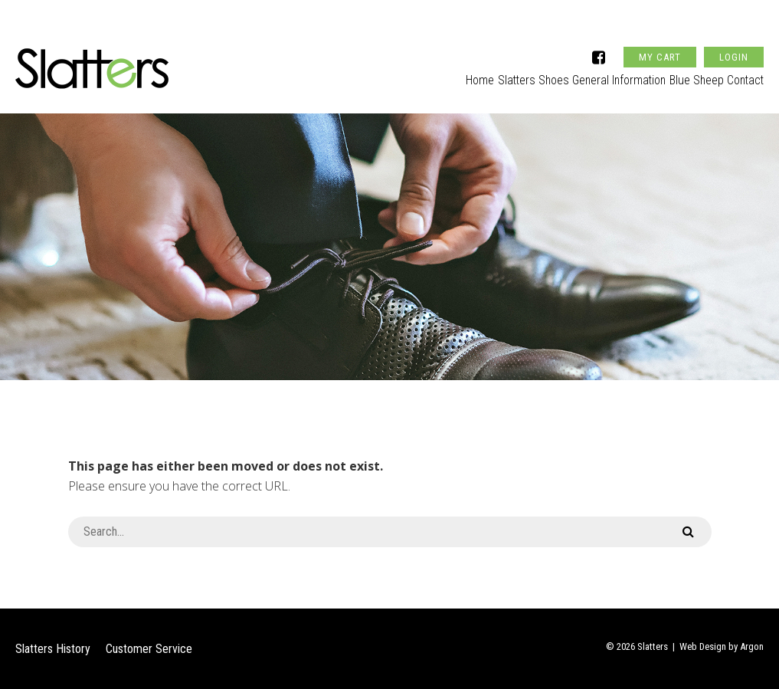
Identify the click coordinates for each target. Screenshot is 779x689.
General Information (594, 74)
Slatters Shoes (497, 74)
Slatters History (52, 648)
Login (733, 33)
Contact (745, 74)
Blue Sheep (683, 74)
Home (432, 74)
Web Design (702, 646)
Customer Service (149, 648)
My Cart (660, 33)
